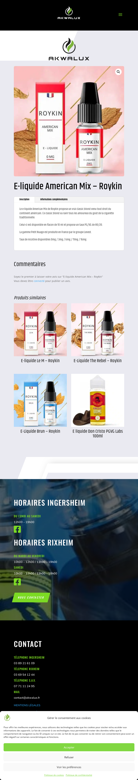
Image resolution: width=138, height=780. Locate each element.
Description (24, 199)
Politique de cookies (54, 775)
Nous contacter (31, 597)
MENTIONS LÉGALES (27, 705)
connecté (39, 281)
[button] (118, 72)
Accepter (69, 747)
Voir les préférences (69, 767)
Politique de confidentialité (79, 775)
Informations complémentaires (54, 199)
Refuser (69, 757)
